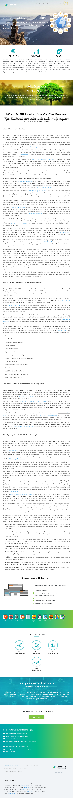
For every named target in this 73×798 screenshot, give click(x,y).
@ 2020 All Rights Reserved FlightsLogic (13, 771)
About (24, 4)
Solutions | (21, 768)
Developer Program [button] (52, 4)
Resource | (15, 768)
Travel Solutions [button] (37, 4)
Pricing (44, 4)
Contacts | (6, 768)
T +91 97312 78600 (34, 765)
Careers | (11, 768)
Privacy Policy (27, 768)
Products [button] (30, 4)
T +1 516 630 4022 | (24, 765)
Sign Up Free (36, 717)
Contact (60, 4)
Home (20, 4)
